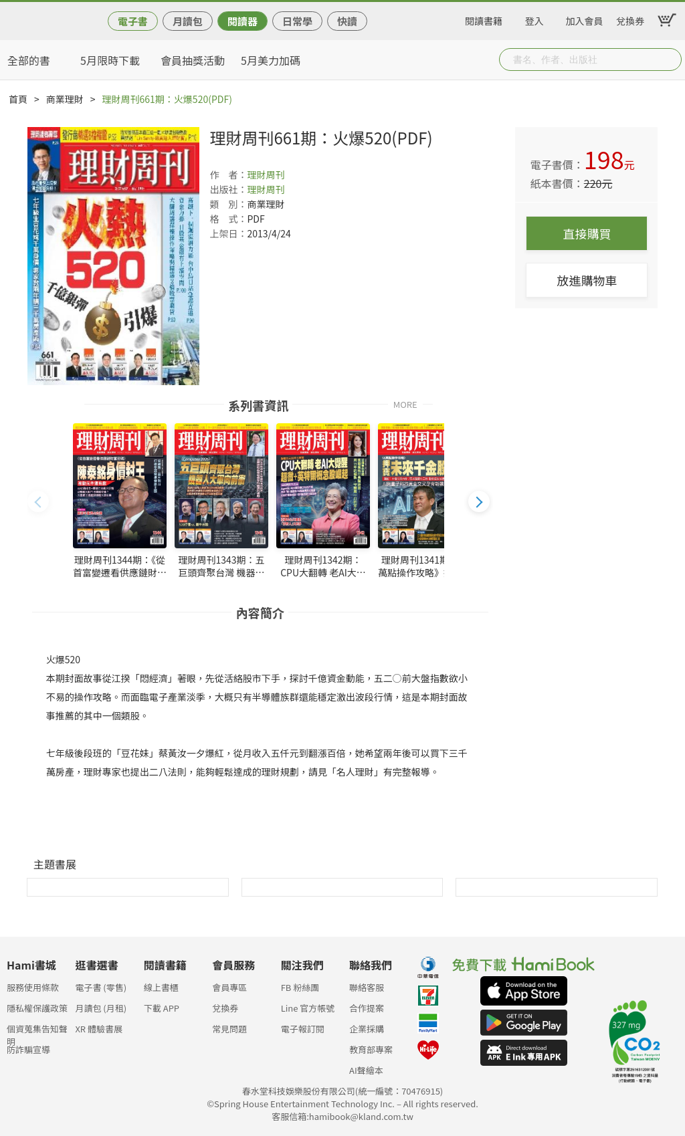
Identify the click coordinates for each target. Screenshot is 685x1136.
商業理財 (65, 99)
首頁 (18, 99)
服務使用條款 (33, 987)
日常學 (297, 21)
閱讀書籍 (483, 18)
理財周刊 (265, 174)
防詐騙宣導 (28, 1049)
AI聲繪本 (366, 1070)
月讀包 (188, 21)
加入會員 (584, 18)
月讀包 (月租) (100, 1008)
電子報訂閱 (302, 1028)
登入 (534, 18)
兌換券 (630, 18)
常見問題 (229, 1028)
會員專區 (229, 987)
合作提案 (366, 1008)
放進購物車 (587, 280)
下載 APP (161, 1008)
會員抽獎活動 (193, 60)
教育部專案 (371, 1049)
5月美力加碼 (270, 60)
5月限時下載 (110, 60)
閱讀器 (242, 21)
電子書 (133, 21)
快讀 (347, 21)
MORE (405, 403)
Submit (670, 59)
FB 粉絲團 (300, 987)
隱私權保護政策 (37, 1008)
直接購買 (587, 233)
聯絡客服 (366, 987)
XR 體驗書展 (98, 1028)
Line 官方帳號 (308, 1008)
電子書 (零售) (100, 987)
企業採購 (366, 1028)
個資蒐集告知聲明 (37, 1032)
